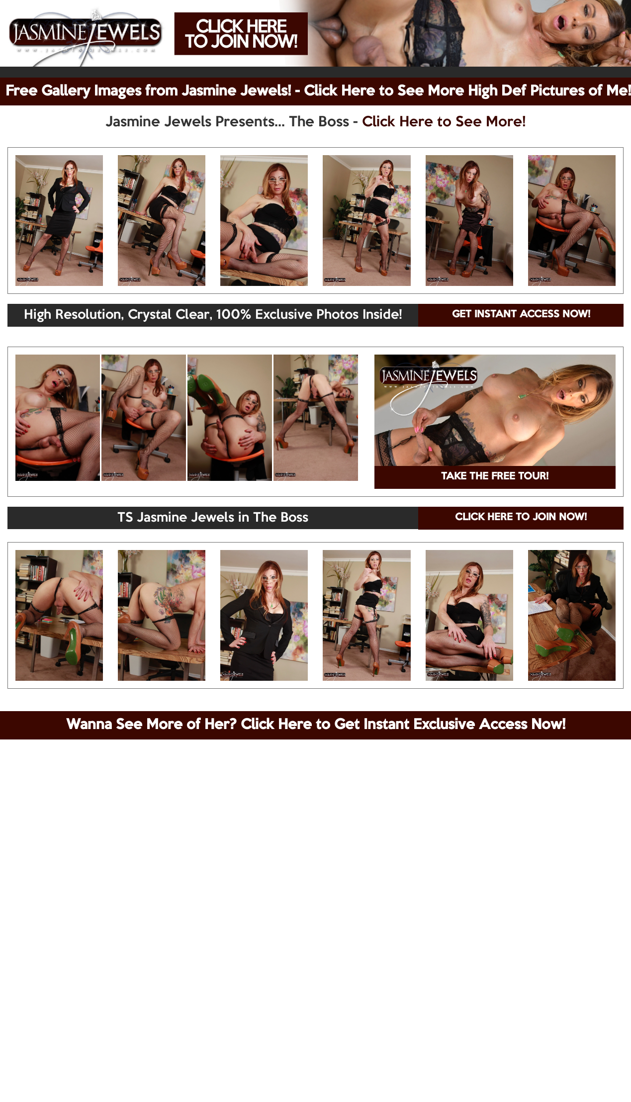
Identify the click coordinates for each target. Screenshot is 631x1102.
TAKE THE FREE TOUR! (494, 476)
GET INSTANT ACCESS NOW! (521, 314)
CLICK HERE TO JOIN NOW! (521, 517)
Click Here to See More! (444, 122)
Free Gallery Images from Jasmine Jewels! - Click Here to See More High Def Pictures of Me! (318, 91)
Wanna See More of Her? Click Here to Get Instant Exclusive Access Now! (315, 725)
